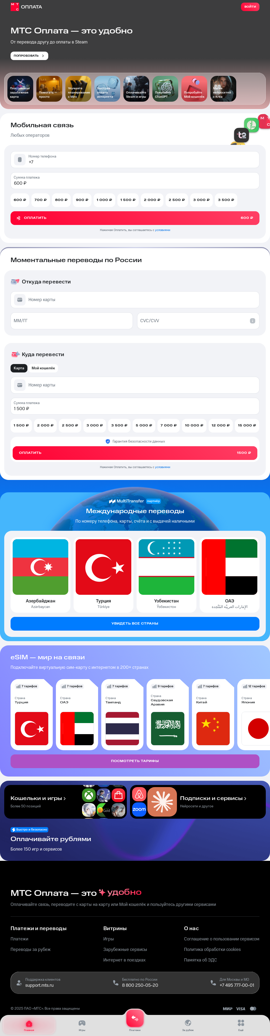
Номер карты (41, 300)
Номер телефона (42, 156)
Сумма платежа (27, 177)
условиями (162, 230)
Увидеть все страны (135, 624)
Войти (250, 7)
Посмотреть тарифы (135, 761)
